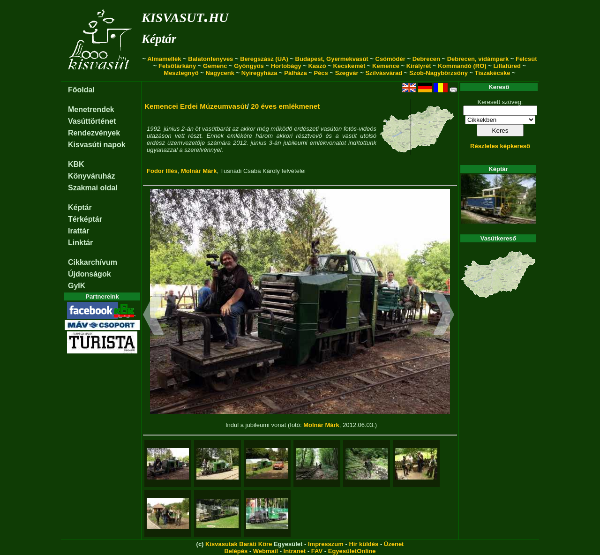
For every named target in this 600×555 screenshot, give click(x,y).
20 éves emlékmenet (285, 106)
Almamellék (164, 58)
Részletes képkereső (500, 146)
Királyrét (418, 65)
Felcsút (526, 58)
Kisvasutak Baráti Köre (238, 544)
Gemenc (215, 65)
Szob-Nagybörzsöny (438, 72)
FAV (316, 551)
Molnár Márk (199, 170)
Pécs (321, 72)
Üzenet (394, 544)
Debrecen (426, 58)
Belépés (236, 551)
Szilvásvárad (383, 72)
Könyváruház (91, 176)
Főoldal (81, 90)
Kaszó (317, 65)
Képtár (159, 39)
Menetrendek (91, 109)
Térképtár (85, 219)
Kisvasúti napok (97, 145)
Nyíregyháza (259, 72)
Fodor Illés (162, 170)
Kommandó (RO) (462, 65)
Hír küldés (363, 544)
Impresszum (326, 544)
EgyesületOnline (352, 551)
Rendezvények (94, 133)
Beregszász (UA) (264, 58)
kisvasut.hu (185, 15)
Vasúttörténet (92, 121)
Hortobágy (286, 65)
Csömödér (390, 58)
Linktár (80, 243)
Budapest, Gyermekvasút (331, 58)
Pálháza (295, 72)
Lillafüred (507, 65)
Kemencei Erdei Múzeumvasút (195, 106)
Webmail (265, 551)
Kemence (385, 65)
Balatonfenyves (210, 58)
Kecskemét (349, 65)
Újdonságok (89, 274)
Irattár (78, 231)
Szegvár (347, 72)
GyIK (76, 286)
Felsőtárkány (177, 65)
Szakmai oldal (93, 188)
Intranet (295, 551)
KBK (76, 164)
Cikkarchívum (92, 262)
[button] (153, 315)
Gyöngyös (249, 65)
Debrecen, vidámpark (478, 58)
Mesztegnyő (181, 72)
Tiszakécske (492, 72)
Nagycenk (220, 72)
